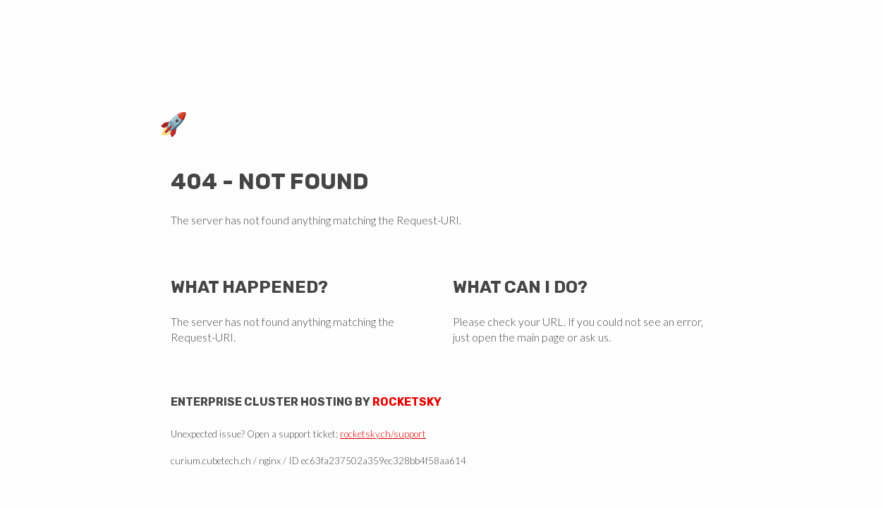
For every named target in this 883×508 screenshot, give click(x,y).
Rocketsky (407, 402)
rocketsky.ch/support (383, 434)
